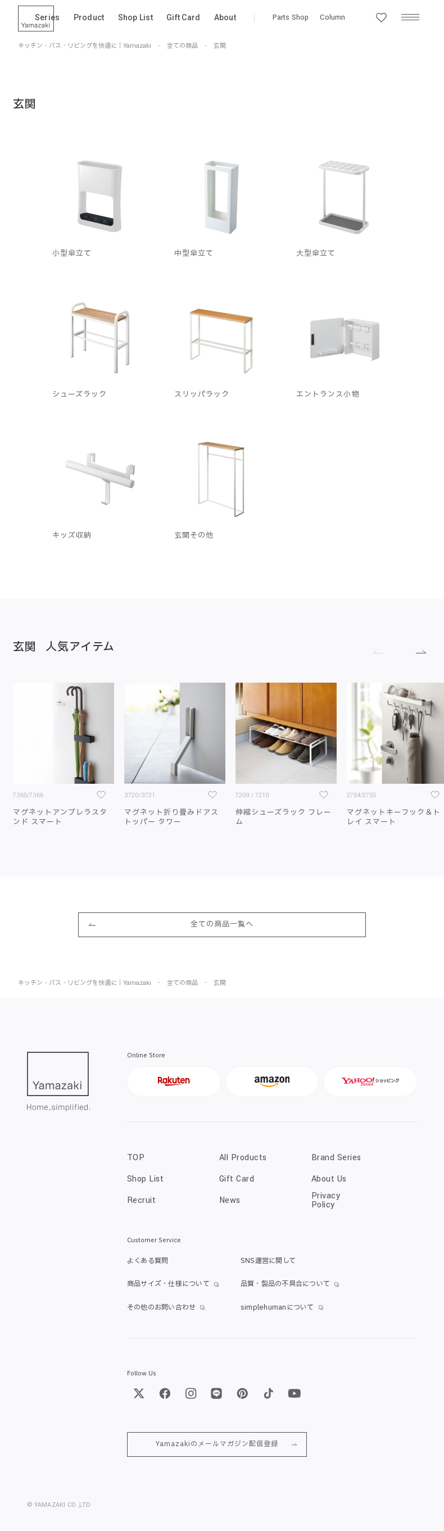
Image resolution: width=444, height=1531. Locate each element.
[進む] (417, 650)
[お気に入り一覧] (381, 17)
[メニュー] (410, 17)
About (225, 17)
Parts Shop (291, 17)
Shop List (135, 17)
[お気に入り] (101, 795)
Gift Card (183, 17)
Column (332, 17)
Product (89, 17)
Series (47, 17)
